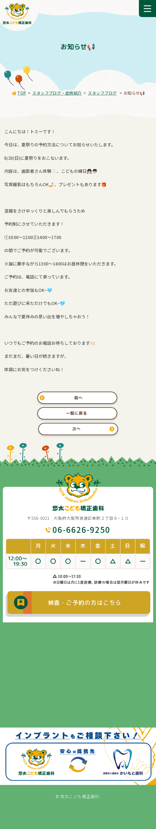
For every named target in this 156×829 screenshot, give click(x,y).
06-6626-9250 (81, 529)
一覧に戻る (76, 413)
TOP (21, 93)
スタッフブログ (102, 93)
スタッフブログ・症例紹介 (57, 93)
